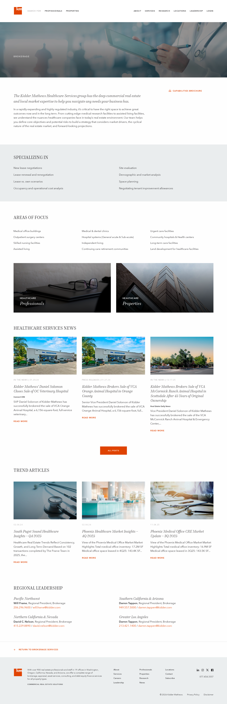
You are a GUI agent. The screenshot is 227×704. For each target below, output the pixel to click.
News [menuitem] (142, 683)
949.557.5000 (127, 607)
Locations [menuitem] (169, 670)
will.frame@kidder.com (47, 607)
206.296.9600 (22, 607)
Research (164, 11)
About (137, 11)
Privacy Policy (193, 694)
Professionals (53, 11)
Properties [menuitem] (144, 674)
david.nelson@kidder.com (48, 625)
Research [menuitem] (144, 678)
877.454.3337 (206, 676)
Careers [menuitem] (117, 678)
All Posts (113, 450)
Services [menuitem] (118, 674)
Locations (180, 11)
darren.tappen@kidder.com (155, 607)
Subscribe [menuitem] (170, 678)
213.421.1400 (127, 625)
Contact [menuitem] (169, 674)
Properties (72, 11)
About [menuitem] (116, 670)
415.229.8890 (22, 625)
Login (210, 11)
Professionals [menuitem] (146, 670)
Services (150, 11)
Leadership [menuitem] (119, 683)
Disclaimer (208, 694)
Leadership (196, 11)
